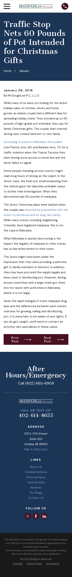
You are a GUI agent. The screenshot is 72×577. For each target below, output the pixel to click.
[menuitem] (18, 564)
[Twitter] (27, 516)
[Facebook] (36, 516)
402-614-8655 (36, 415)
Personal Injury (35, 477)
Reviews (36, 487)
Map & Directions (35, 449)
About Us (36, 467)
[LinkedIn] (44, 516)
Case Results (36, 482)
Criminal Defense (36, 472)
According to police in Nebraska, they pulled (33, 142)
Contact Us (36, 498)
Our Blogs (36, 493)
